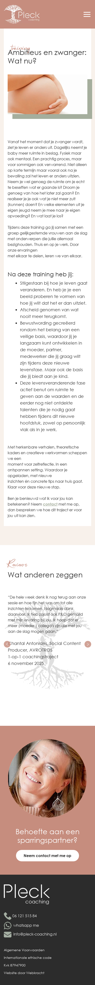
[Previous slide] (7, 644)
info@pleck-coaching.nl (35, 933)
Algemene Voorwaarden (24, 950)
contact (50, 504)
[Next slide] (87, 644)
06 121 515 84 (24, 915)
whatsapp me (26, 925)
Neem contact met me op (47, 855)
